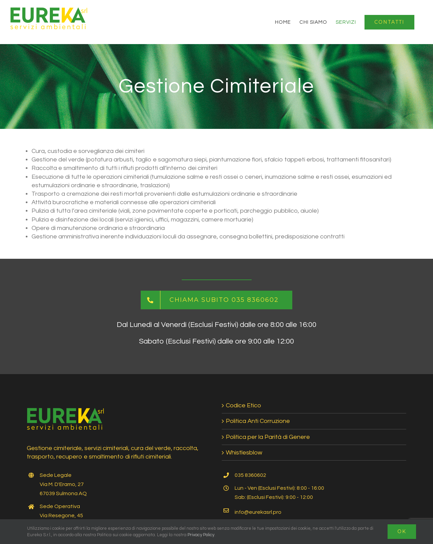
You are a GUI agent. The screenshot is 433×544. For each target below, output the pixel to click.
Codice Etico (243, 405)
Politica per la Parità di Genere (268, 437)
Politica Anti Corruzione (258, 421)
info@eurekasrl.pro (258, 512)
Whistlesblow (244, 452)
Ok (401, 531)
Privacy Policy (201, 534)
